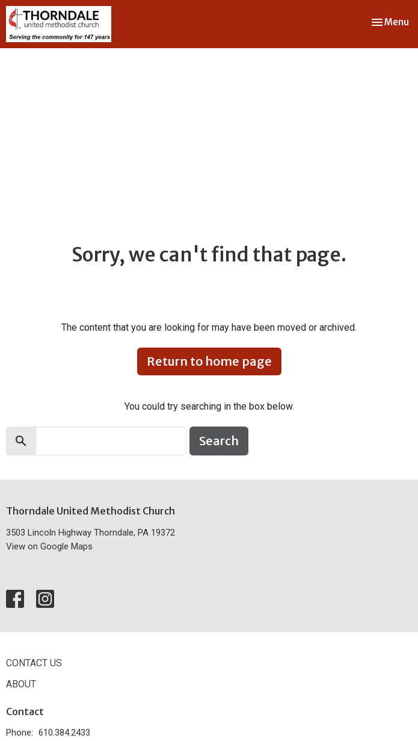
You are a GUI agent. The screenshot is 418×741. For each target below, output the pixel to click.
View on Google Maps (49, 546)
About (21, 684)
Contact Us (34, 663)
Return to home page (209, 361)
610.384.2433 (64, 732)
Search (219, 440)
